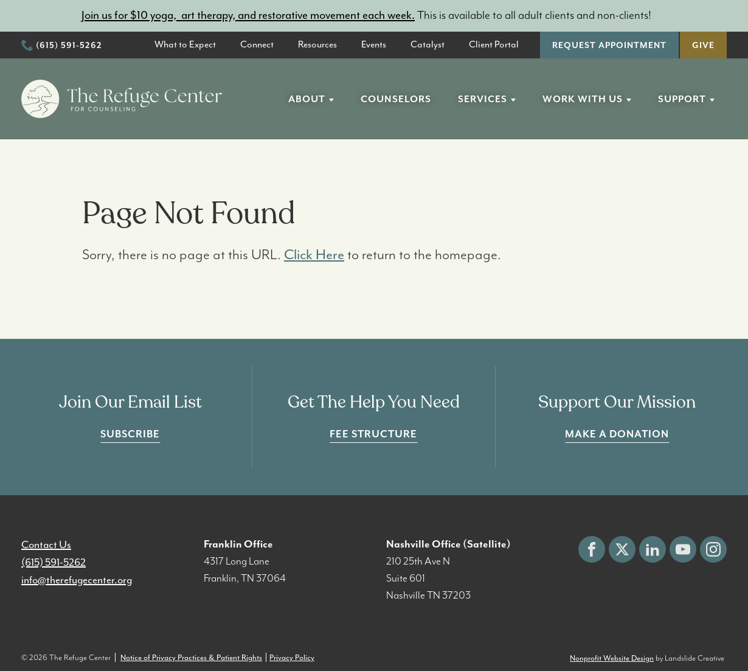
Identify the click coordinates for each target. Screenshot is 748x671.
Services (482, 99)
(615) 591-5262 (69, 45)
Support (682, 99)
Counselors (396, 99)
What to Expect (185, 44)
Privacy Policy (291, 657)
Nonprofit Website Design (612, 658)
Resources (317, 44)
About (306, 99)
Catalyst (427, 44)
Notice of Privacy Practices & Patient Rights (191, 657)
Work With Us (582, 99)
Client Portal (494, 44)
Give (703, 45)
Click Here (314, 254)
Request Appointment (609, 45)
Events (373, 44)
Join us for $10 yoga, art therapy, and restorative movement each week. (248, 15)
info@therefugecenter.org (76, 579)
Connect (257, 44)
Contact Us (46, 544)
